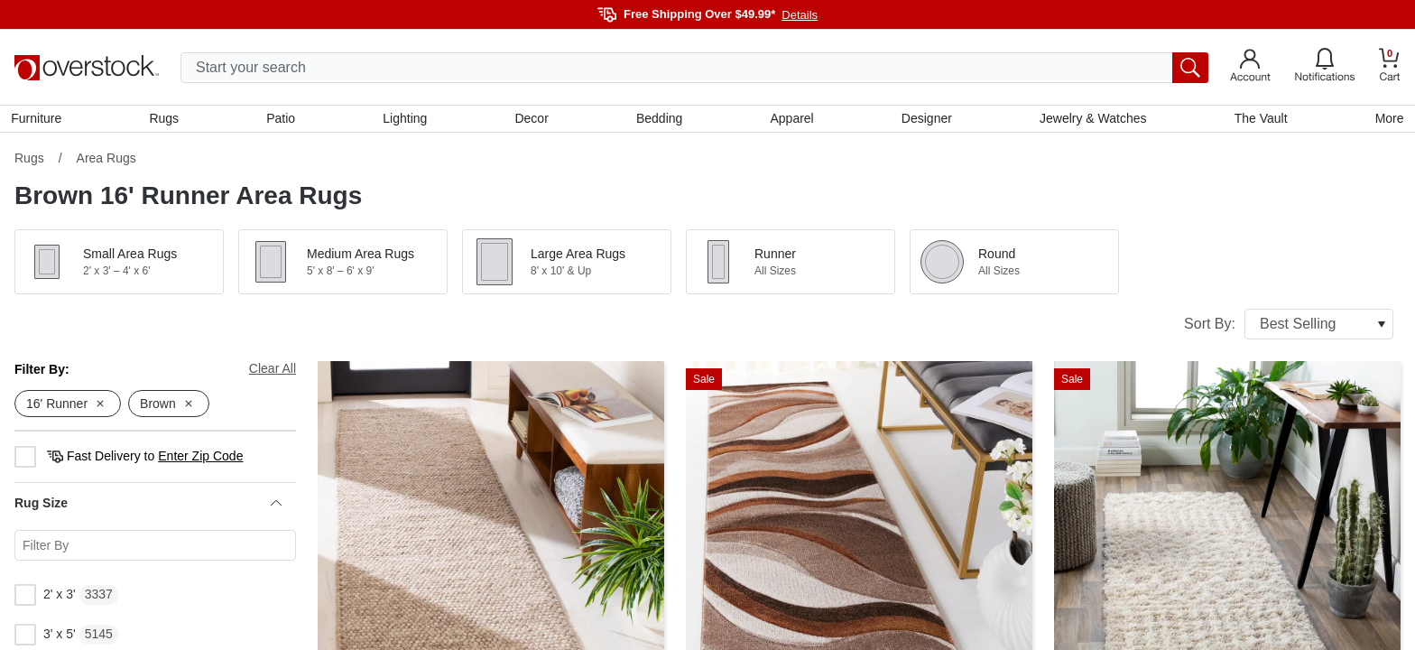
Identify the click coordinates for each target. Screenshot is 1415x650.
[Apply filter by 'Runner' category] (790, 265)
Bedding (659, 120)
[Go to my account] (1250, 68)
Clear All (272, 372)
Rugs (166, 120)
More (1386, 120)
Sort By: (1288, 327)
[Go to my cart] (1390, 67)
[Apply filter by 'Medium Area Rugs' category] (343, 265)
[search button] (1190, 67)
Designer (925, 120)
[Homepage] (86, 67)
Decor (532, 120)
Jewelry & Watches (1091, 120)
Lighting (406, 120)
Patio (283, 120)
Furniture (39, 120)
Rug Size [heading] (148, 506)
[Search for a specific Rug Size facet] (155, 549)
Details (799, 15)
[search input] (694, 67)
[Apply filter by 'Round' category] (1014, 265)
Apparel (791, 120)
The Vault (1258, 120)
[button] (119, 265)
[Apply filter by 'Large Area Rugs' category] (566, 265)
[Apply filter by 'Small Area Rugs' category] (119, 265)
